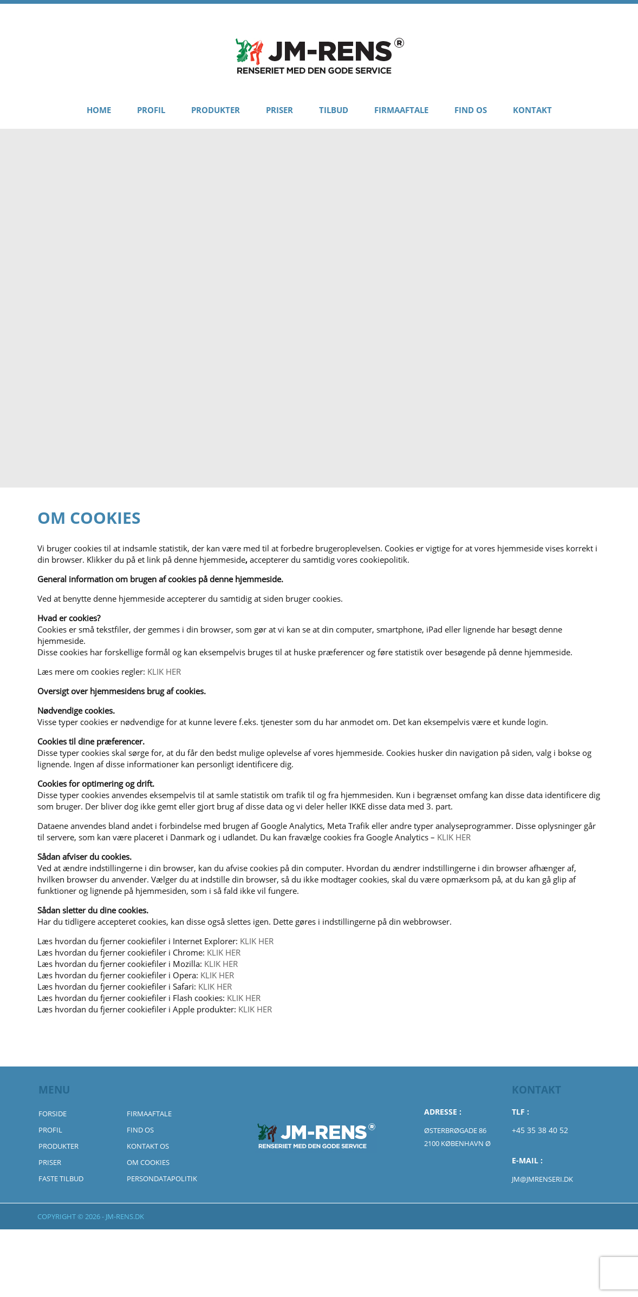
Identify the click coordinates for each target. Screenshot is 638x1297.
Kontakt (532, 109)
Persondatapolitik (162, 1178)
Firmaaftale (401, 109)
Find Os (470, 109)
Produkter (215, 109)
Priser (279, 109)
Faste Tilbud (60, 1178)
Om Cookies (148, 1162)
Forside (52, 1113)
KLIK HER (164, 671)
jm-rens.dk (125, 1216)
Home (99, 109)
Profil (151, 109)
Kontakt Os (148, 1146)
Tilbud (333, 109)
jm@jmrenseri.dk (542, 1179)
